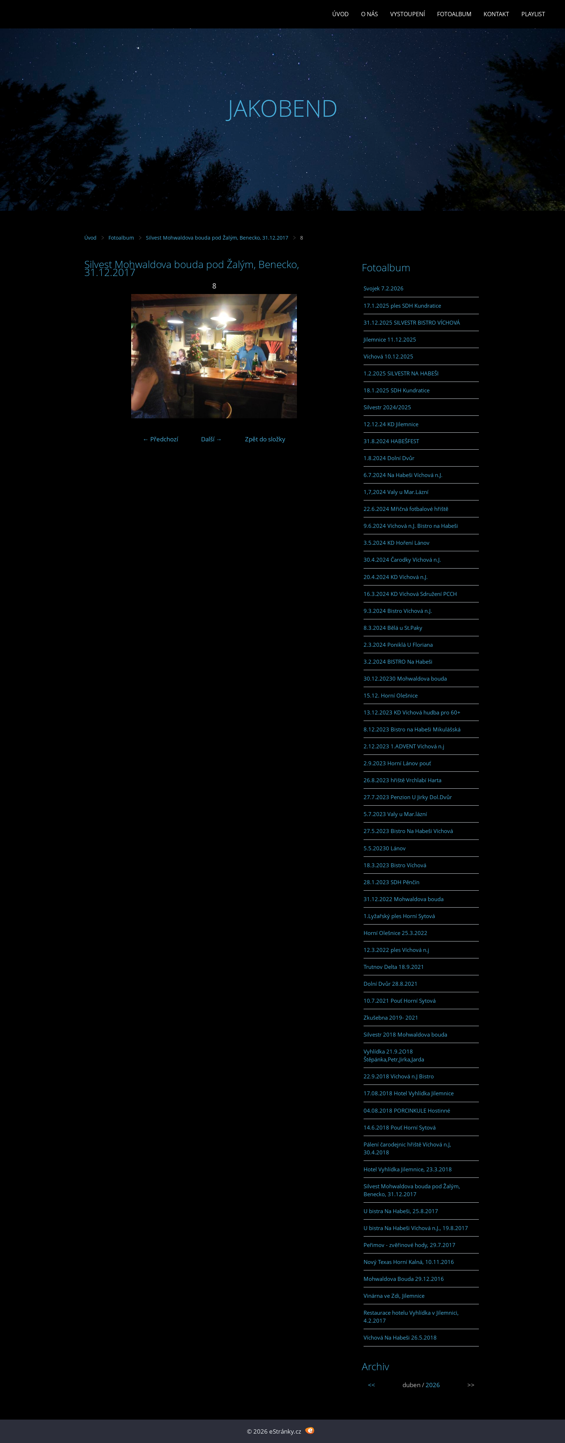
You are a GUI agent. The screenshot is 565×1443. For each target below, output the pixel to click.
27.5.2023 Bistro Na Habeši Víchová (408, 830)
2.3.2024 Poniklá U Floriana (398, 644)
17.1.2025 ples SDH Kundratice (402, 305)
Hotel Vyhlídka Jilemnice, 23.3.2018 (408, 1169)
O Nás (369, 14)
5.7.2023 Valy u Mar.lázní (395, 814)
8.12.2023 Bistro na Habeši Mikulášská (412, 729)
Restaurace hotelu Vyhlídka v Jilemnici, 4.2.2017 (411, 1316)
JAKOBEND (283, 108)
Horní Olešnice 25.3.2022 (395, 932)
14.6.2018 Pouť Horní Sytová (400, 1127)
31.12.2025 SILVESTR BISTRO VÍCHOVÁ (412, 322)
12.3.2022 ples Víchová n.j (396, 949)
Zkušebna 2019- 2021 (391, 1017)
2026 (433, 1385)
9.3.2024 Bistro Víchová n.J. (398, 610)
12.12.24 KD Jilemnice (391, 424)
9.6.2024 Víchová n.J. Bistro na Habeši (411, 525)
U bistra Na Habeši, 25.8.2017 (401, 1211)
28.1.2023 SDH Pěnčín (391, 882)
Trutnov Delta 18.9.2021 (394, 966)
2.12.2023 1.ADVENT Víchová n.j (404, 746)
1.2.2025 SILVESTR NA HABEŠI (401, 373)
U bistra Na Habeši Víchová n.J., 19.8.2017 (416, 1228)
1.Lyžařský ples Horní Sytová (399, 915)
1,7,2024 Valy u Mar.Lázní (396, 491)
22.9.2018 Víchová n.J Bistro (399, 1076)
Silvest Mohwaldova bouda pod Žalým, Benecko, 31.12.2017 (217, 237)
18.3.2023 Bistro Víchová (395, 865)
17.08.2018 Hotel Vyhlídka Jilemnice (409, 1093)
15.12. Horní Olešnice (391, 695)
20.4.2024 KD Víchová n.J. (396, 576)
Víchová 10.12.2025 (388, 356)
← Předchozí (160, 439)
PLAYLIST (533, 14)
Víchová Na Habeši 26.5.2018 (400, 1337)
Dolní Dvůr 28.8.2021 (391, 983)
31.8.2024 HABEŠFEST (391, 441)
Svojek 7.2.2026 (384, 288)
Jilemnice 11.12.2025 (390, 339)
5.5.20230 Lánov (385, 848)
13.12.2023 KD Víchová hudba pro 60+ (412, 712)
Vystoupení (407, 14)
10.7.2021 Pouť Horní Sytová (400, 1000)
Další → (211, 439)
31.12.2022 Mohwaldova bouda (404, 899)
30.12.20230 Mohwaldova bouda (405, 678)
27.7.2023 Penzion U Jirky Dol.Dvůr (408, 797)
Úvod (340, 14)
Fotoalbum (454, 14)
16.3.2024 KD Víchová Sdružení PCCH (410, 593)
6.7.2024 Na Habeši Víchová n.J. (403, 474)
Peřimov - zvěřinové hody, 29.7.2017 (409, 1244)
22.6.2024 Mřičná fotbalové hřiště (406, 508)
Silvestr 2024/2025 (387, 407)
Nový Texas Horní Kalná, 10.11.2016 (409, 1261)
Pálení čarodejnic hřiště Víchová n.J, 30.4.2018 (407, 1148)
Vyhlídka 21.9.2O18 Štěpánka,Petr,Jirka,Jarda (394, 1055)
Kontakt (496, 14)
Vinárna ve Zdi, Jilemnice (394, 1295)
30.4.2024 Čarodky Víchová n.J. (402, 559)
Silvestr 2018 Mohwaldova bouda (405, 1034)
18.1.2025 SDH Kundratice (397, 390)
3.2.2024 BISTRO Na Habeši (398, 661)
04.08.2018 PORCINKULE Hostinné (407, 1110)
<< (371, 1385)
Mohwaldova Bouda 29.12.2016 (404, 1278)
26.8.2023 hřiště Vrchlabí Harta (402, 780)
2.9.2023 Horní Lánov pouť (397, 763)
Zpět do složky (265, 439)
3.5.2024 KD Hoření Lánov (397, 542)
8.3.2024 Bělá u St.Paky (393, 627)
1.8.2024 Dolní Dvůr (389, 458)
